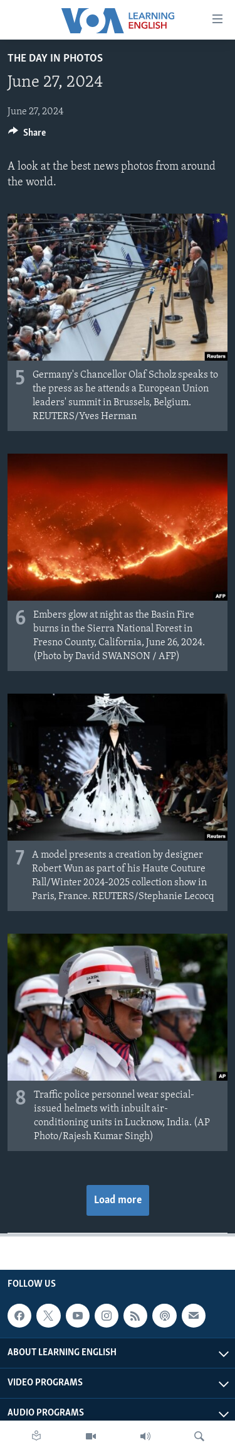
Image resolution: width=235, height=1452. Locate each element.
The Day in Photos (55, 59)
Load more (118, 1200)
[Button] (27, 136)
